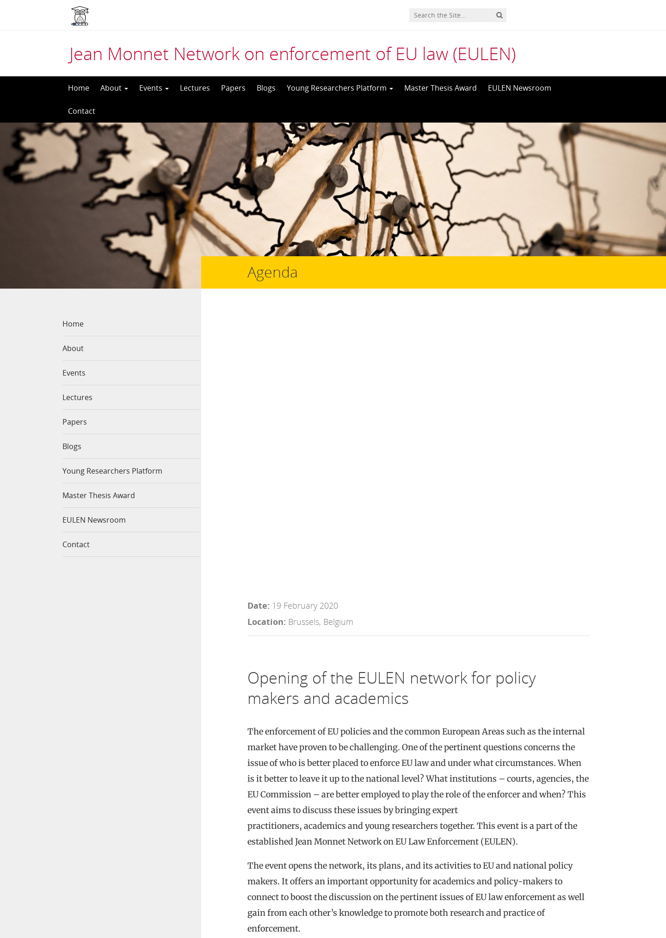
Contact (81, 111)
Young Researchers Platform (340, 88)
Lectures (195, 88)
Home (78, 88)
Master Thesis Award (440, 88)
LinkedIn (354, 801)
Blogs (266, 88)
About (114, 88)
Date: (258, 323)
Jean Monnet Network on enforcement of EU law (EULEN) (292, 53)
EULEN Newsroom (519, 88)
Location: (266, 339)
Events (154, 88)
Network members (237, 817)
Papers (233, 88)
